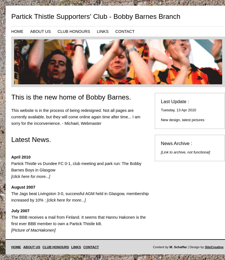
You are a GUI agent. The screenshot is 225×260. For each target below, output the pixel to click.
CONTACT (124, 31)
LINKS (103, 31)
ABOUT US (40, 31)
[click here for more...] (30, 176)
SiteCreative (214, 247)
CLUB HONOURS (74, 31)
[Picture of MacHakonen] (33, 230)
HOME (17, 31)
